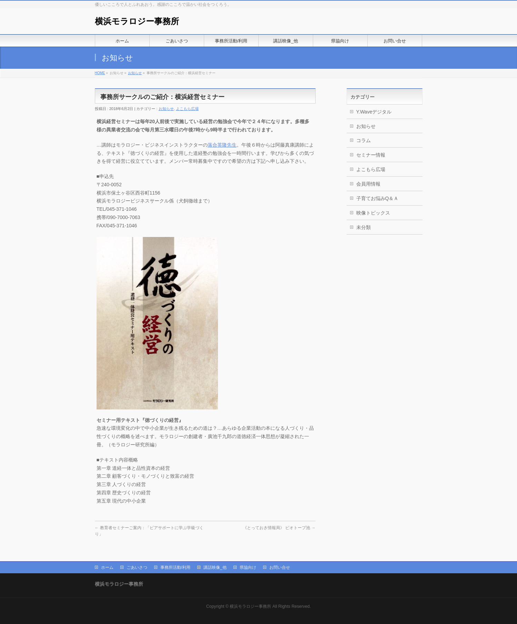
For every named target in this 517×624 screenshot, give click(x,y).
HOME (100, 73)
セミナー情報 (370, 155)
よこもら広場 (187, 109)
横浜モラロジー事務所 (137, 21)
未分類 (363, 227)
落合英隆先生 (222, 145)
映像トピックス (373, 213)
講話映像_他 (215, 567)
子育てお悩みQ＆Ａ (377, 198)
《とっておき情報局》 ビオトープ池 (279, 527)
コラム (363, 140)
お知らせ (135, 73)
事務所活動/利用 (175, 567)
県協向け (248, 567)
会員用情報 (368, 184)
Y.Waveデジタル (374, 112)
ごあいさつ (137, 567)
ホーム (107, 567)
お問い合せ (279, 567)
